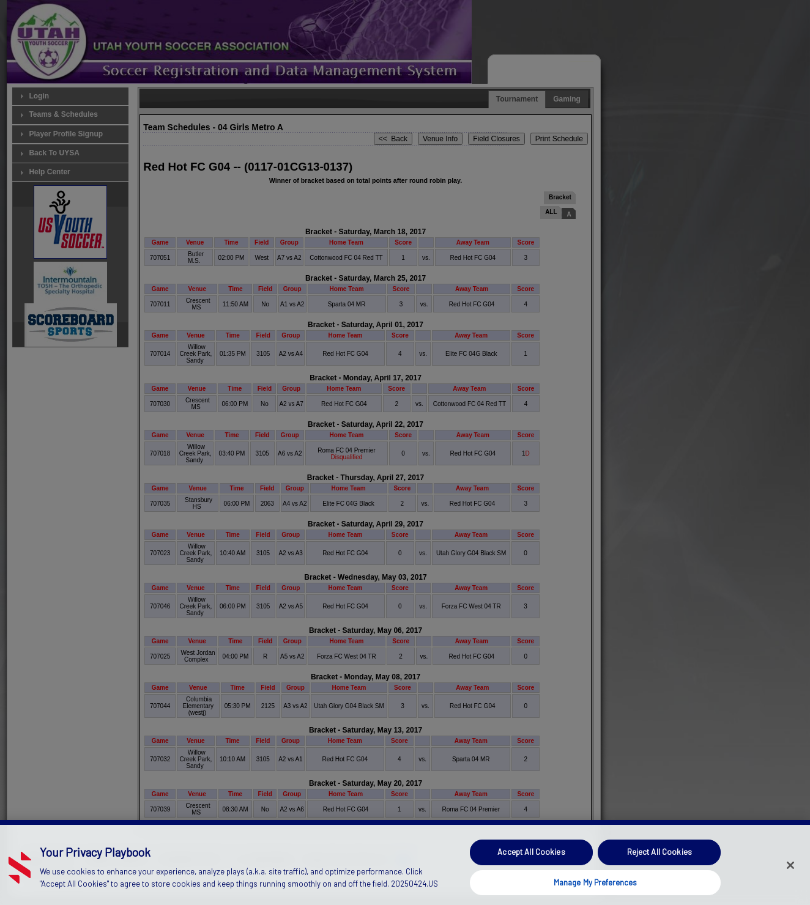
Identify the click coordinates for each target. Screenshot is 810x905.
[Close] (790, 884)
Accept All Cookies (531, 871)
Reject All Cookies (659, 871)
